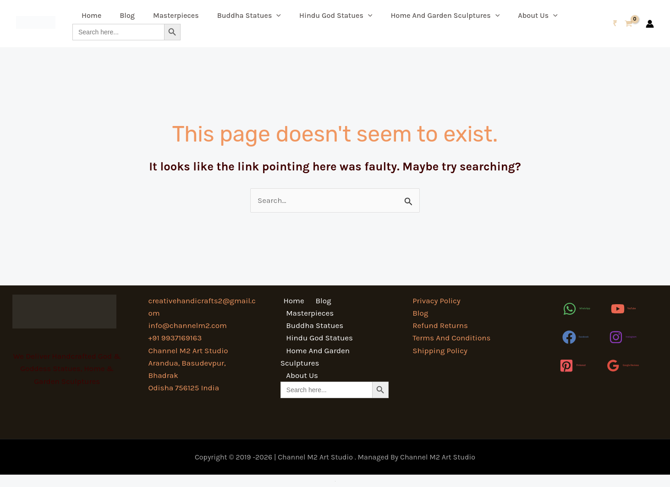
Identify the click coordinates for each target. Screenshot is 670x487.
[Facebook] (575, 337)
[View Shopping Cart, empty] (623, 23)
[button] (276, 15)
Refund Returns (440, 325)
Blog (127, 15)
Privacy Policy (436, 300)
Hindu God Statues (335, 15)
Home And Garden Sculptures (445, 15)
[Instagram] (623, 337)
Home (91, 15)
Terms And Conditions (451, 337)
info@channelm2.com (187, 325)
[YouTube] (623, 309)
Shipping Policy (439, 350)
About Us (538, 15)
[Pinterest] (572, 365)
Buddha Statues (249, 15)
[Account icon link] (650, 24)
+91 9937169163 (175, 337)
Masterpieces (176, 15)
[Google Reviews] (622, 365)
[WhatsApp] (576, 309)
